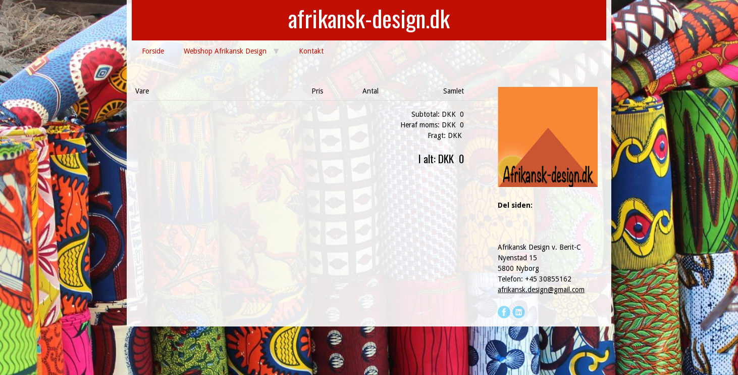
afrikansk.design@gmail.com (541, 290)
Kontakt (311, 51)
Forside (153, 51)
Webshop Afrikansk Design (225, 51)
